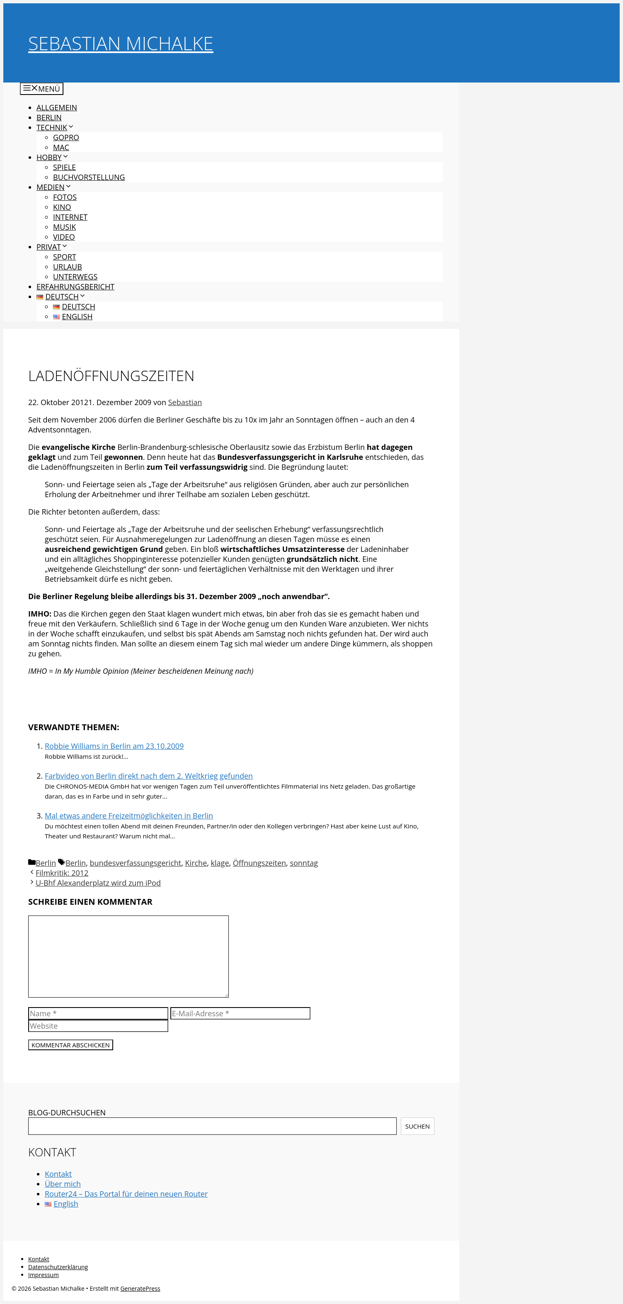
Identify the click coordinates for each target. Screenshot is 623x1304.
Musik (64, 227)
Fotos (65, 197)
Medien (54, 187)
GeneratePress (140, 1288)
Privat (52, 247)
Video (64, 237)
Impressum (43, 1275)
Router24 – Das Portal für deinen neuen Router (126, 1194)
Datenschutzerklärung (58, 1267)
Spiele (64, 167)
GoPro (66, 137)
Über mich (63, 1184)
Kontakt (58, 1174)
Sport (64, 257)
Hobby (52, 157)
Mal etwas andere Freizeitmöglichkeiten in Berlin (129, 816)
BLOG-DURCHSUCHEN (67, 1112)
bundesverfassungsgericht (135, 863)
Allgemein (56, 107)
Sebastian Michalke (120, 43)
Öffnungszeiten (259, 863)
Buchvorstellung (89, 177)
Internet (70, 217)
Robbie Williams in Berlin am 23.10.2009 (114, 746)
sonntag (304, 863)
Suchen (417, 1126)
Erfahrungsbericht (75, 286)
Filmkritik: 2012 (62, 873)
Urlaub (67, 267)
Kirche (196, 863)
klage (220, 863)
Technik (55, 127)
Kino (62, 207)
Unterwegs (75, 277)
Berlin (49, 117)
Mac (61, 147)
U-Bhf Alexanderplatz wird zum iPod (98, 883)
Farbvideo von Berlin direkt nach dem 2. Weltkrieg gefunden (149, 776)
